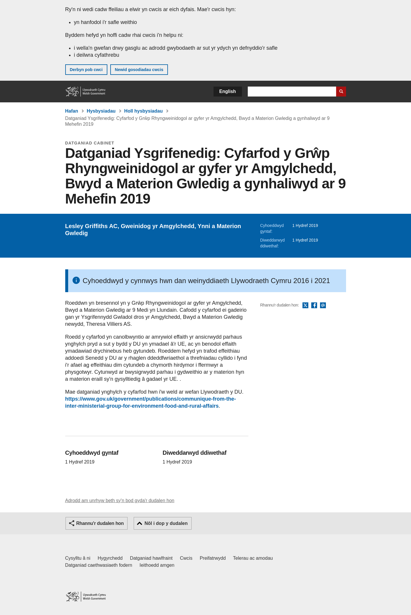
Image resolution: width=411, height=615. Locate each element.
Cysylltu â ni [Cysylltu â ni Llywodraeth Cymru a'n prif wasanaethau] (77, 558)
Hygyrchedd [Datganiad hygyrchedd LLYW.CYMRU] (110, 558)
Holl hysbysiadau (143, 110)
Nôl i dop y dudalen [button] (166, 523)
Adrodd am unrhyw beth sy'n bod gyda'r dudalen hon (119, 500)
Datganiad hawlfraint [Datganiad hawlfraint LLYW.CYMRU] (151, 558)
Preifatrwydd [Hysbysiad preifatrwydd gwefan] (213, 558)
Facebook (314, 305)
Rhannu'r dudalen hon (100, 523)
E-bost (323, 305)
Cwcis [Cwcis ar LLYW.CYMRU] (186, 558)
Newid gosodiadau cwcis (139, 69)
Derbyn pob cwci (86, 69)
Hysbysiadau (101, 110)
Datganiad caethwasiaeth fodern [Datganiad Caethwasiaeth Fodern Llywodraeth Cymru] (99, 565)
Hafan (71, 110)
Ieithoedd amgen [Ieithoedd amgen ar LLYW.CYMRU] (157, 565)
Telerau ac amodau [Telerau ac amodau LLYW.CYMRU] (253, 558)
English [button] (227, 91)
